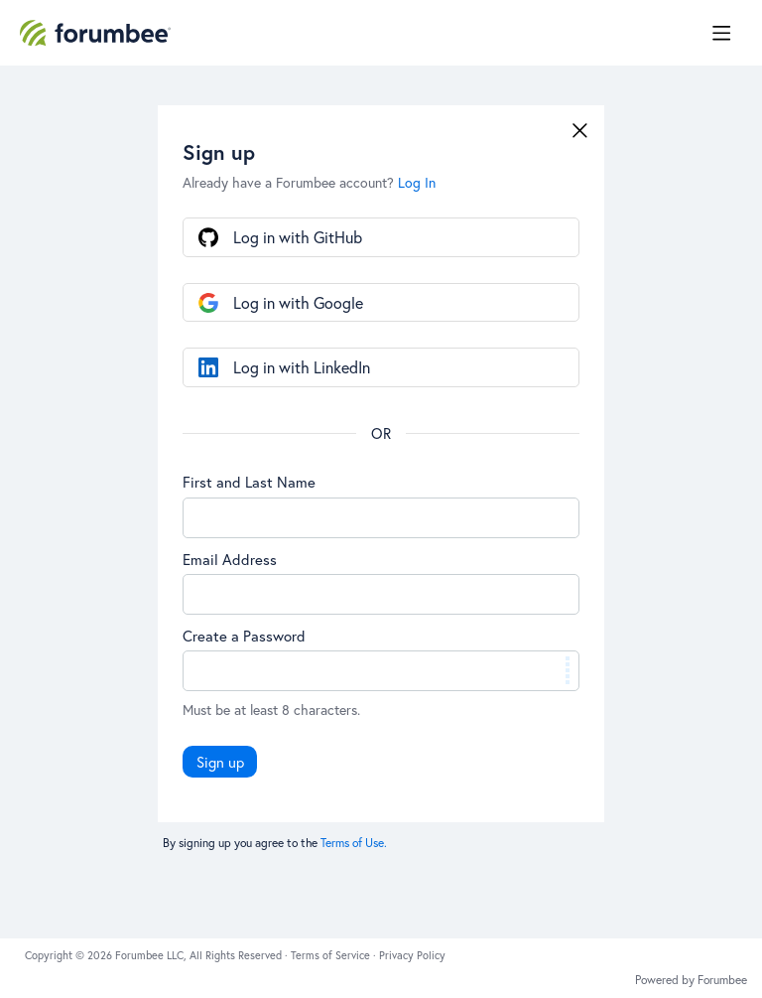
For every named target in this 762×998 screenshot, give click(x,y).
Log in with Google (298, 302)
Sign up (220, 762)
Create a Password (244, 635)
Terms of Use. (353, 842)
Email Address (230, 559)
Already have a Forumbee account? (309, 182)
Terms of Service (332, 955)
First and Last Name (249, 482)
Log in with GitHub (297, 236)
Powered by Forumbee (691, 980)
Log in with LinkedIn (301, 366)
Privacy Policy (412, 955)
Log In (417, 182)
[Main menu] (721, 33)
